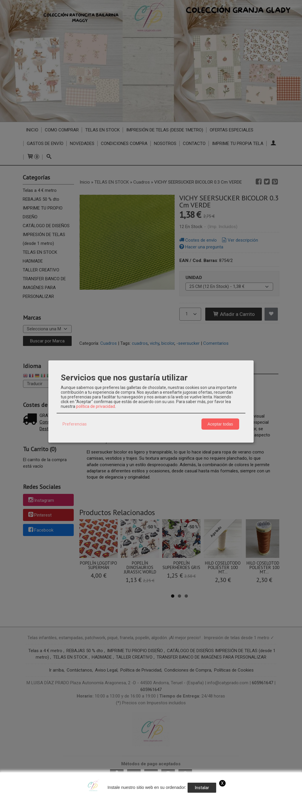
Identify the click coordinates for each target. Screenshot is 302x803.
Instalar (202, 787)
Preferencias (75, 424)
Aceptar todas (220, 424)
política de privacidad (95, 406)
